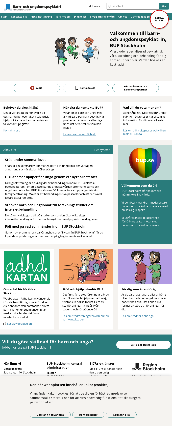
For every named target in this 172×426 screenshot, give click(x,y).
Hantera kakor (88, 414)
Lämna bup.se (159, 19)
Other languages (141, 16)
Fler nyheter (102, 150)
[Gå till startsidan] (32, 7)
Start (4, 16)
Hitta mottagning (41, 16)
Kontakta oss (19, 16)
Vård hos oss (63, 16)
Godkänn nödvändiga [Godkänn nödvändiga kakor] (50, 414)
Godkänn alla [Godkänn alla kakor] (121, 414)
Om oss (122, 16)
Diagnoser (80, 16)
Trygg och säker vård (102, 16)
